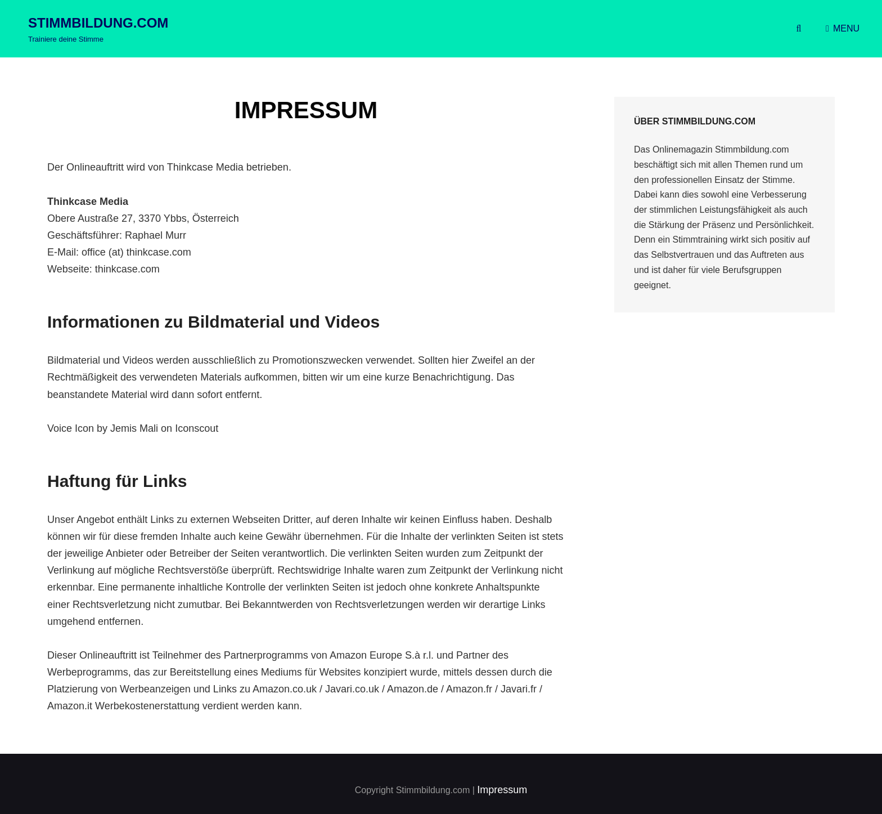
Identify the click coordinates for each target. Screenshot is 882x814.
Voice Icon (70, 428)
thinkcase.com (127, 269)
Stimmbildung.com (98, 22)
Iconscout (196, 428)
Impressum (502, 789)
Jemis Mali (134, 428)
